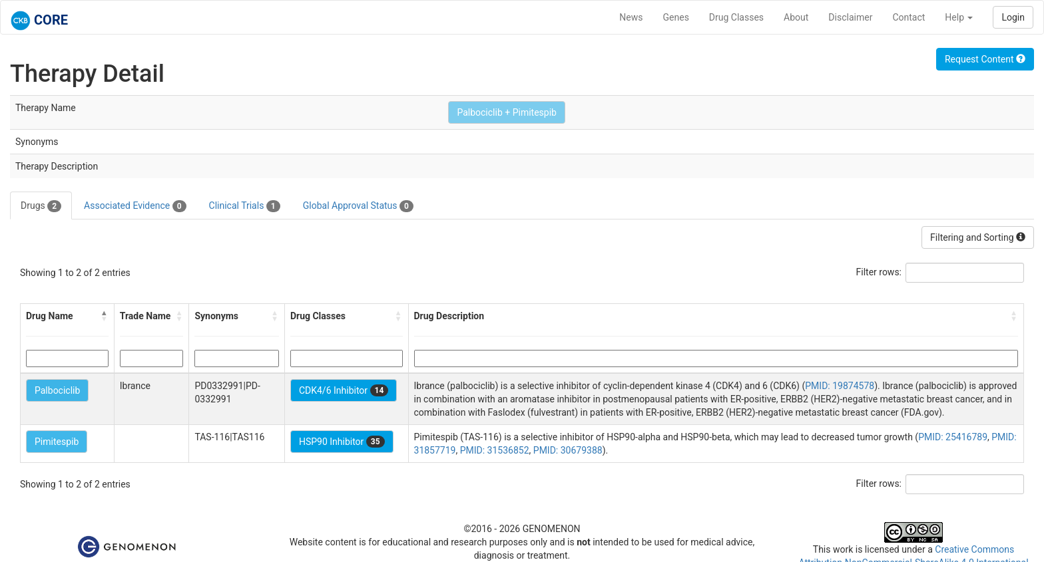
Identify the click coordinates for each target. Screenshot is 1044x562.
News (631, 17)
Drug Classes (736, 17)
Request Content (985, 59)
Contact (908, 17)
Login (1013, 17)
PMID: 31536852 (494, 450)
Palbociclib (57, 390)
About (796, 17)
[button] (105, 316)
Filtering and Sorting (977, 237)
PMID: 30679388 (568, 450)
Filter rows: (879, 272)
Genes (676, 17)
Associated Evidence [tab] (135, 206)
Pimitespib (57, 441)
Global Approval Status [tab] (358, 206)
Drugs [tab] (41, 206)
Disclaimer (850, 17)
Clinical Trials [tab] (244, 206)
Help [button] (959, 17)
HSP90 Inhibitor (342, 442)
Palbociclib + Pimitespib (507, 112)
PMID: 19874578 (839, 385)
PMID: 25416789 (952, 437)
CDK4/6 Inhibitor (343, 390)
